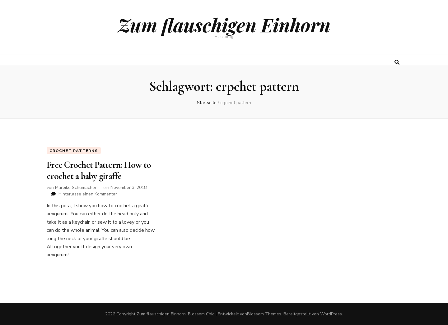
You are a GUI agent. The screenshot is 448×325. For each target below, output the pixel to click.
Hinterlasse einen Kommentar (87, 194)
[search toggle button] (396, 62)
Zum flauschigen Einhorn (224, 24)
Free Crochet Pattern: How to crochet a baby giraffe (99, 170)
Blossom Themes (264, 314)
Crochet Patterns (73, 150)
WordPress (331, 314)
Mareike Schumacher (75, 187)
